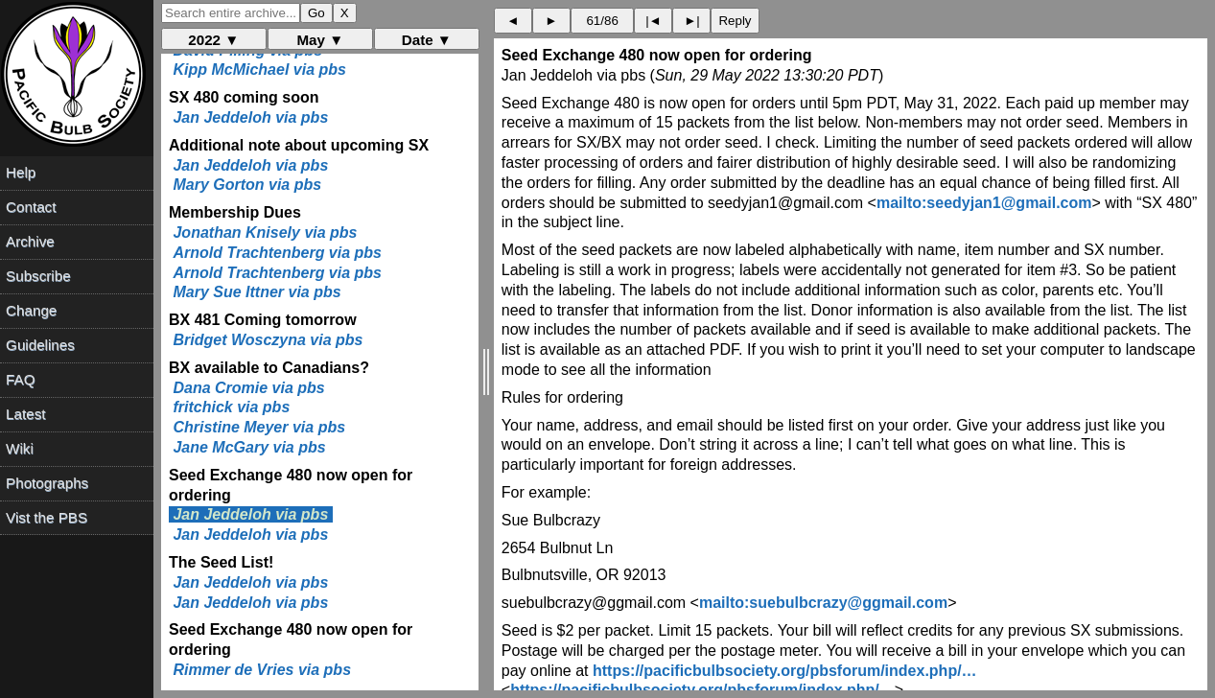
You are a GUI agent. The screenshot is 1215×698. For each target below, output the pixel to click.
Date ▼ (427, 40)
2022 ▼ (213, 40)
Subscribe (38, 276)
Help (20, 172)
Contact (31, 206)
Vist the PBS (46, 517)
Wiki (20, 448)
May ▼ (319, 40)
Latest (25, 414)
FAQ (20, 379)
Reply (734, 20)
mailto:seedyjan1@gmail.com (984, 203)
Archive (30, 241)
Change (31, 310)
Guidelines (40, 345)
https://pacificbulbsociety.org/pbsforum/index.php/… (785, 671)
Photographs (47, 483)
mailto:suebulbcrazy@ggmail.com (823, 602)
